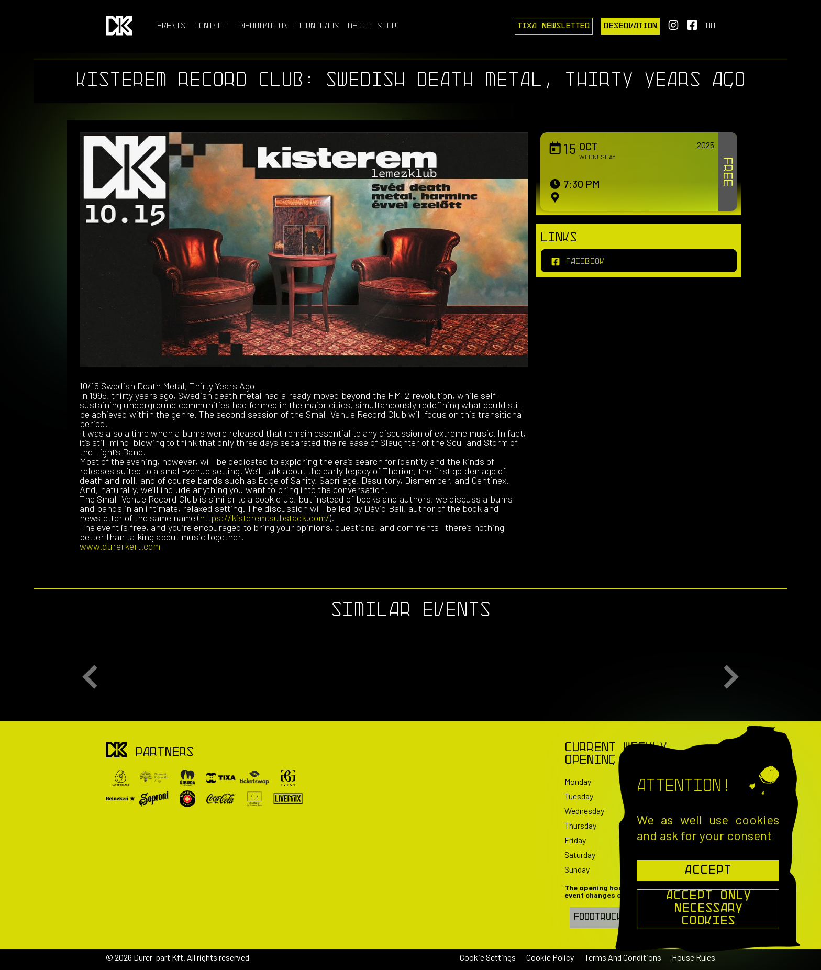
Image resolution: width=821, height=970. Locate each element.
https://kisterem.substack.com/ (264, 517)
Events (171, 26)
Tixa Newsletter (553, 26)
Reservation (630, 26)
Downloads (317, 26)
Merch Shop (372, 26)
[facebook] (638, 261)
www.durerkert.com (120, 546)
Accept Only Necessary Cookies (708, 909)
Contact (210, 26)
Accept (707, 870)
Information (262, 26)
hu (710, 26)
